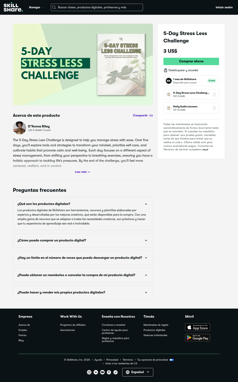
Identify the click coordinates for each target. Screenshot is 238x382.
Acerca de (24, 325)
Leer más (83, 172)
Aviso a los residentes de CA (121, 363)
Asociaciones (67, 330)
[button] (43, 7)
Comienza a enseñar (113, 325)
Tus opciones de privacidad (155, 360)
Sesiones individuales (155, 335)
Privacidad (112, 359)
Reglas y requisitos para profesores (115, 340)
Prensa (22, 335)
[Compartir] (143, 115)
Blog (21, 340)
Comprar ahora (191, 61)
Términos (128, 359)
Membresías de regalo (156, 325)
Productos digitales (154, 330)
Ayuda (98, 359)
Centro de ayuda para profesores (115, 331)
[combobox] (97, 7)
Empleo (23, 330)
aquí (205, 149)
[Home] (13, 7)
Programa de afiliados (72, 325)
